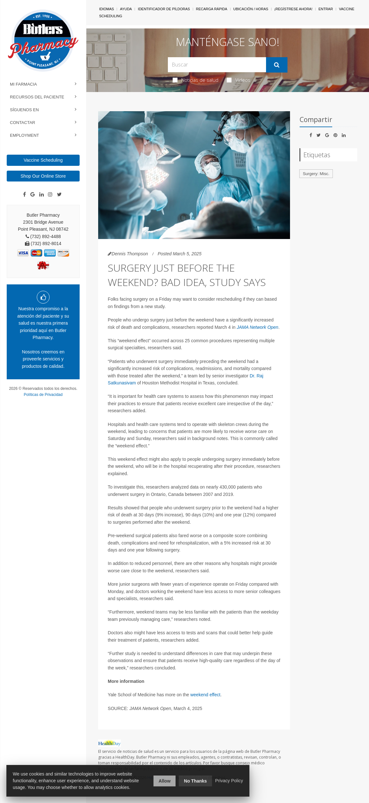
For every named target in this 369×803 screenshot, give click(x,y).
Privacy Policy (229, 780)
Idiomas (106, 9)
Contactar (22, 122)
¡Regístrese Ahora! (293, 9)
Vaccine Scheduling (43, 160)
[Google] (32, 194)
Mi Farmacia (23, 84)
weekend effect (205, 694)
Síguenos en (24, 109)
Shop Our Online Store (43, 176)
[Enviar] (276, 65)
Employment (24, 135)
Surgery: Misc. (316, 173)
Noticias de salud (195, 80)
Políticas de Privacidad (43, 394)
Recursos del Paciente (37, 97)
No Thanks (195, 781)
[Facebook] (24, 194)
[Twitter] (59, 194)
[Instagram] (50, 194)
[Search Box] (217, 64)
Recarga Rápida (211, 9)
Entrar (325, 9)
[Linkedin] (41, 194)
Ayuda (126, 9)
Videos (238, 80)
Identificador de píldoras (164, 9)
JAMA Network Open (257, 327)
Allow (164, 781)
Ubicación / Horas (250, 9)
